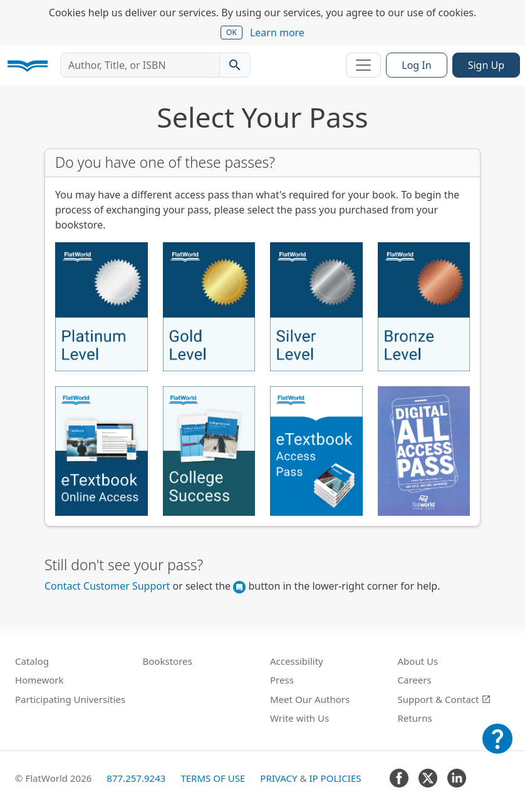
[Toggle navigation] (363, 65)
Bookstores (167, 661)
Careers (415, 680)
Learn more (277, 32)
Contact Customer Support (107, 586)
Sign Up (486, 65)
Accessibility (296, 661)
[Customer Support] (497, 747)
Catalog (32, 661)
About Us (418, 661)
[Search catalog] (235, 65)
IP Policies (335, 778)
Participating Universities (70, 699)
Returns (415, 718)
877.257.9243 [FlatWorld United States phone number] (136, 778)
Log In (416, 65)
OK (231, 32)
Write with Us (299, 718)
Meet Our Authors (310, 699)
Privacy (278, 778)
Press (282, 680)
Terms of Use (212, 778)
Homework (39, 680)
